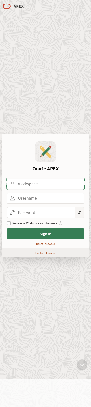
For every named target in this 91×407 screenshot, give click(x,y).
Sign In (45, 233)
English (39, 253)
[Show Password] (79, 212)
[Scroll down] (82, 367)
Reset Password (45, 243)
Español (51, 253)
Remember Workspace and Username (34, 223)
